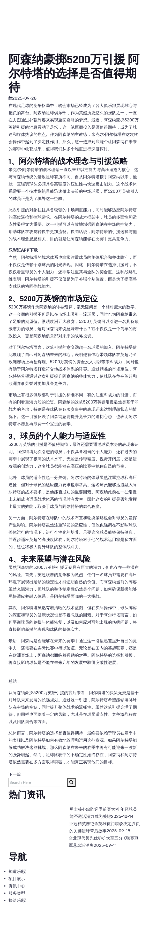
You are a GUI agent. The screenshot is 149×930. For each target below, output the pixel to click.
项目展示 (17, 878)
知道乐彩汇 (19, 871)
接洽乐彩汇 (19, 900)
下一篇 (15, 774)
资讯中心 (17, 886)
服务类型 (17, 893)
